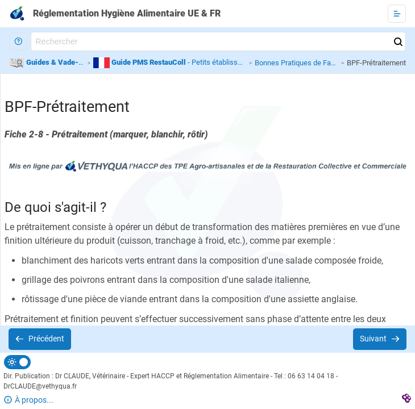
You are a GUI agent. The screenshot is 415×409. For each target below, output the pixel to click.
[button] (18, 41)
